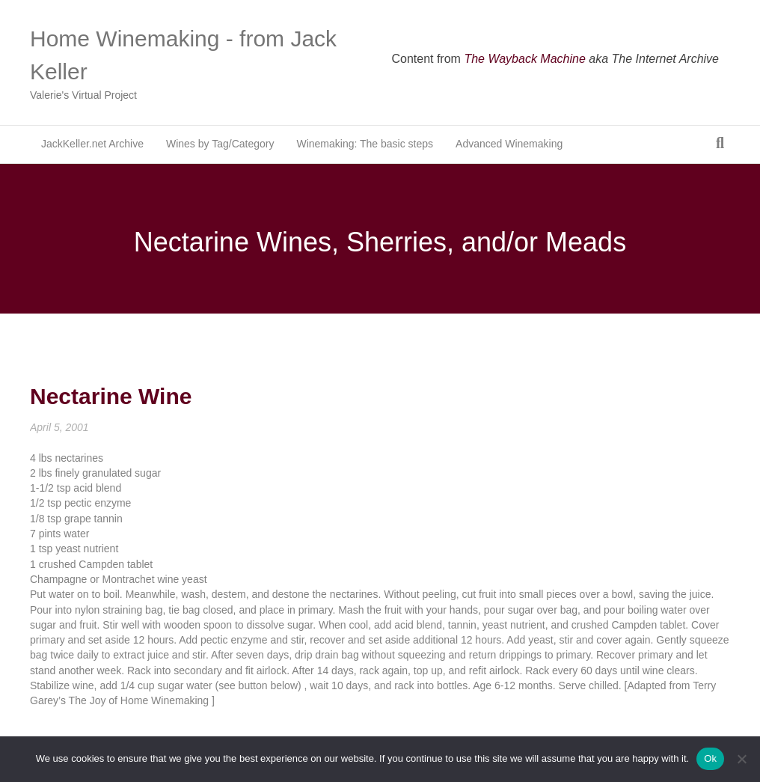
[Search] (720, 142)
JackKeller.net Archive (92, 144)
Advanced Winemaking (509, 144)
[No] (741, 758)
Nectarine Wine (110, 396)
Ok (710, 758)
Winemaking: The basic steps (364, 144)
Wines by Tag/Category (220, 144)
